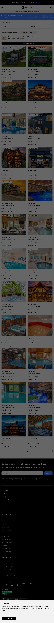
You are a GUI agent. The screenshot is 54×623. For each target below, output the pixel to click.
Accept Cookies (9, 619)
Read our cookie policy (7, 614)
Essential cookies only (19, 614)
